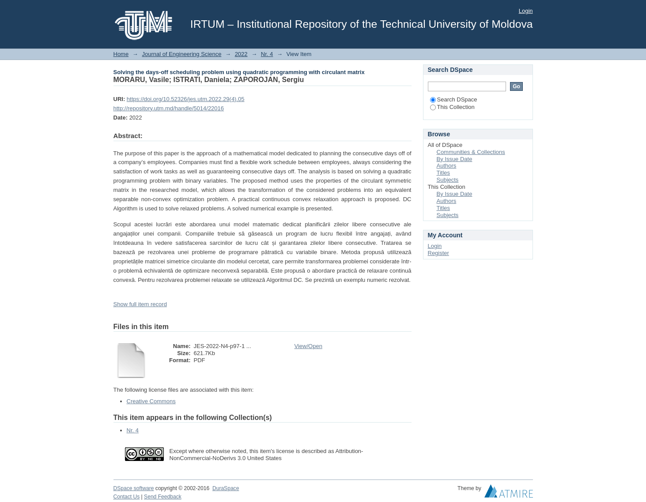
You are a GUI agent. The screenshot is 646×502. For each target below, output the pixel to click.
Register (438, 253)
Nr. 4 (267, 54)
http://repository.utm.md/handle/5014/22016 (168, 108)
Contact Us (126, 497)
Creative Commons (151, 401)
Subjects (448, 179)
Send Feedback (162, 497)
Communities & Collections (471, 152)
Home (121, 54)
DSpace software (133, 488)
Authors (447, 165)
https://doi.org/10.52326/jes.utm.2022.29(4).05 (186, 99)
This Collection (452, 107)
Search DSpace (453, 99)
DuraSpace (225, 488)
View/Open (308, 346)
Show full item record (140, 304)
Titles (443, 172)
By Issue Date (454, 159)
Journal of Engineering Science (181, 54)
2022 (241, 54)
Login (526, 10)
